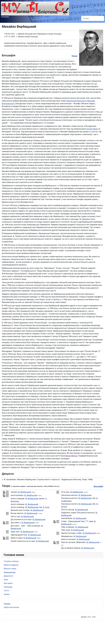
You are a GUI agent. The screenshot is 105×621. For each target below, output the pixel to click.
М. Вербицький (24, 492)
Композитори (9, 572)
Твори (74, 56)
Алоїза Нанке (92, 129)
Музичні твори (10, 569)
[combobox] (92, 18)
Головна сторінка (11, 561)
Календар (8, 587)
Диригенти (8, 576)
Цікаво (7, 594)
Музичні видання (11, 565)
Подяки (7, 604)
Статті (6, 591)
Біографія (98, 486)
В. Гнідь (46, 507)
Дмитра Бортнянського (76, 101)
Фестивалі (8, 583)
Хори (6, 580)
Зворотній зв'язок (11, 607)
